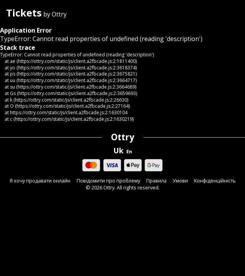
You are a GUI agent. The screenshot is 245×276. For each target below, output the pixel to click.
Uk (118, 151)
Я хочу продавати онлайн (40, 180)
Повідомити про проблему (108, 180)
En (129, 151)
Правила (156, 180)
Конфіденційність (215, 180)
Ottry (122, 137)
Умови (180, 180)
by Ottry (36, 14)
